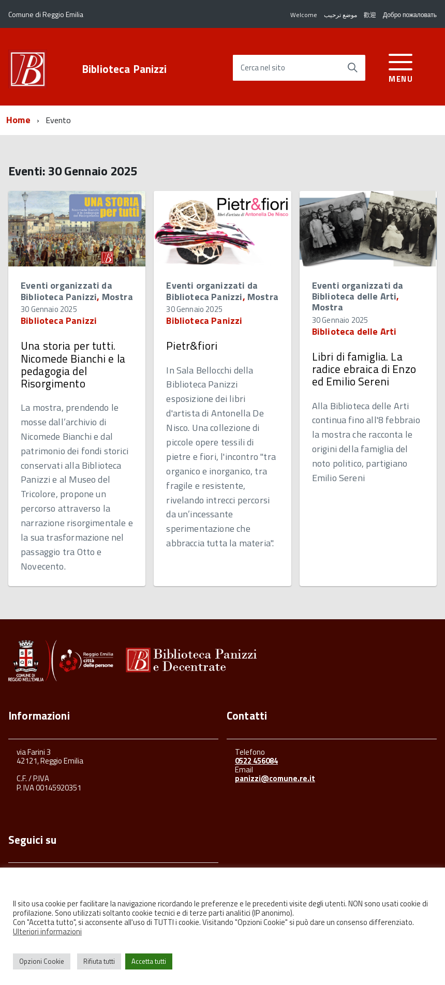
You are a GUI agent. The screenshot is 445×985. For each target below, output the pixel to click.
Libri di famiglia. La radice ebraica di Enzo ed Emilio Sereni (364, 369)
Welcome (303, 15)
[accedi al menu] (401, 66)
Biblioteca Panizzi (124, 69)
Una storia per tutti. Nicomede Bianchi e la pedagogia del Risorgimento (73, 364)
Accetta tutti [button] (148, 961)
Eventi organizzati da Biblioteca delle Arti (358, 290)
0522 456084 (256, 761)
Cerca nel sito (263, 68)
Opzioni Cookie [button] (41, 961)
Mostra (117, 297)
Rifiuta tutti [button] (99, 961)
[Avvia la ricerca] (352, 68)
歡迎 (370, 15)
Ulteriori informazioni (47, 931)
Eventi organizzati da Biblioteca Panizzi (66, 291)
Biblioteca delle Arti (354, 331)
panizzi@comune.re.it (275, 778)
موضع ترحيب (340, 15)
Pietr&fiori (191, 345)
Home (18, 120)
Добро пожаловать (410, 15)
